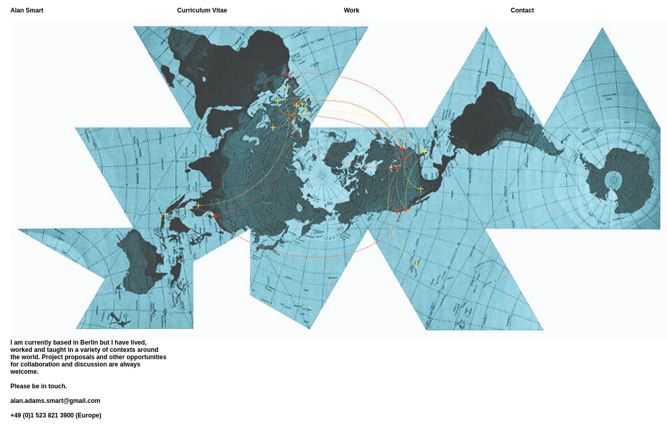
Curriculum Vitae (202, 10)
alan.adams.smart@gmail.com (55, 400)
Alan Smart (26, 10)
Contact (522, 10)
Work (352, 10)
